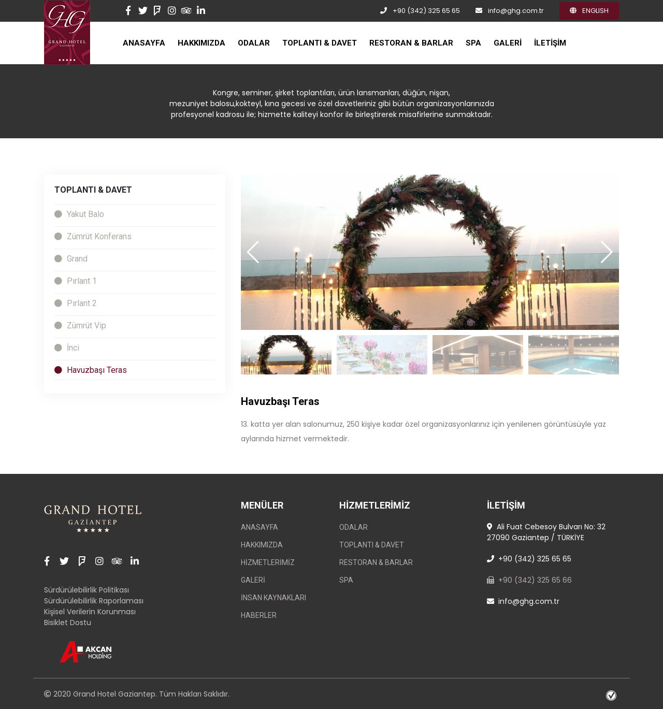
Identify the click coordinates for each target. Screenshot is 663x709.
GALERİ (508, 43)
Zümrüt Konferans (93, 236)
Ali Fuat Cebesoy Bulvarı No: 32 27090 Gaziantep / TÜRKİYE (546, 532)
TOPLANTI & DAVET (319, 43)
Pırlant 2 (75, 303)
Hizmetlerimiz (268, 562)
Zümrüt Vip (80, 325)
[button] (607, 252)
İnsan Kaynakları (273, 598)
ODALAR (254, 43)
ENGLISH (589, 11)
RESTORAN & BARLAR (411, 43)
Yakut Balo (79, 214)
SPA (473, 43)
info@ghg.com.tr (516, 11)
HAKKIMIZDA (201, 43)
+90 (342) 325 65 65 (426, 11)
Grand (71, 259)
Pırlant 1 (75, 281)
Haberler (259, 615)
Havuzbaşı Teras (90, 370)
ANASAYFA (144, 43)
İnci (66, 348)
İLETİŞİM (550, 43)
